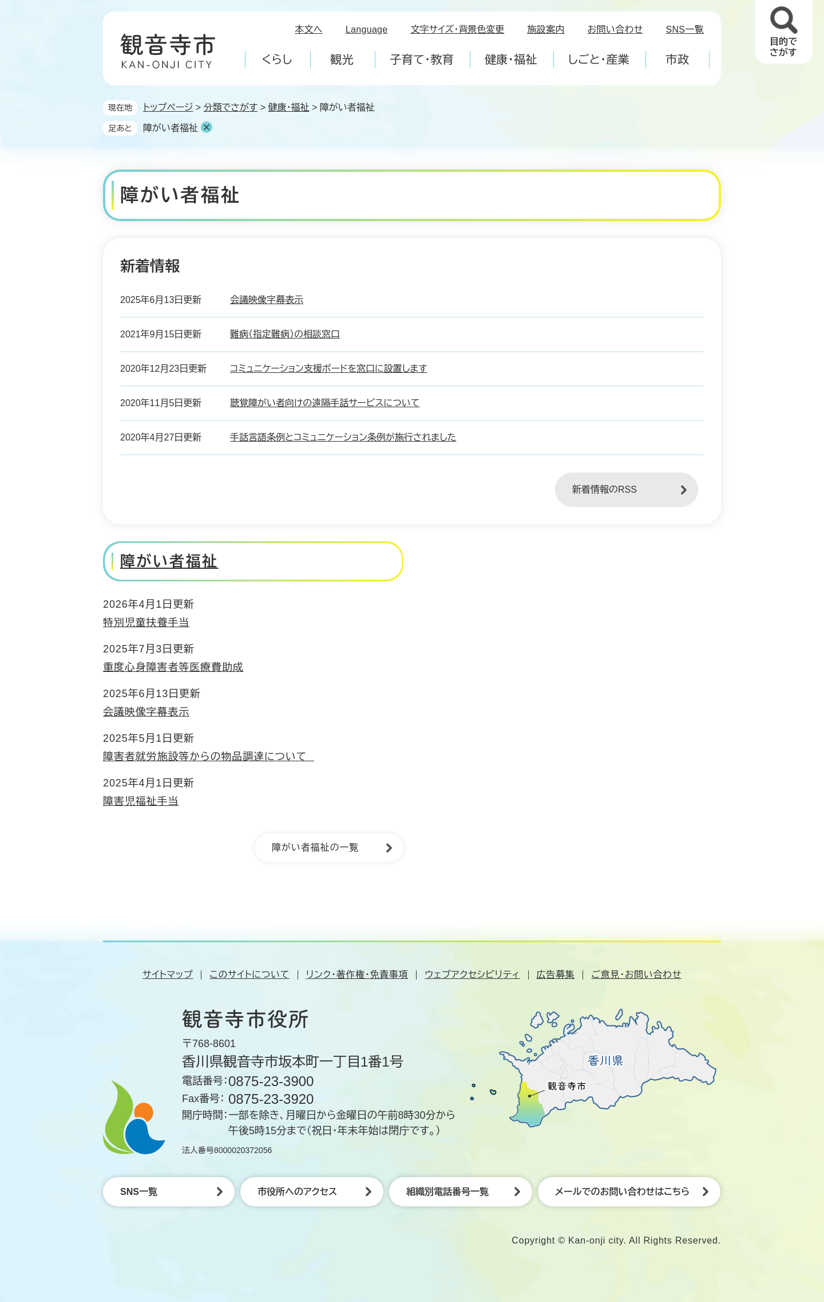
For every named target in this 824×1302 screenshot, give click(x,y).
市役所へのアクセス (297, 1192)
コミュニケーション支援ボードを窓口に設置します (328, 368)
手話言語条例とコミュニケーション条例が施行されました (343, 437)
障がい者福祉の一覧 (315, 847)
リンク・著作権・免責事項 (357, 975)
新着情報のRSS (604, 489)
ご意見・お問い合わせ (636, 975)
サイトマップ (167, 975)
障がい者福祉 (170, 128)
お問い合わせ (615, 29)
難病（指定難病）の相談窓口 (285, 334)
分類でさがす (231, 107)
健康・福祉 (288, 107)
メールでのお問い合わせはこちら (622, 1192)
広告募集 (556, 975)
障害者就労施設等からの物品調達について (208, 756)
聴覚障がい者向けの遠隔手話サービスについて (324, 403)
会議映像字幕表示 (266, 300)
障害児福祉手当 (141, 801)
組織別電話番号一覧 (447, 1192)
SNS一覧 (685, 29)
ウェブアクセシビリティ (472, 975)
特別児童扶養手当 (146, 622)
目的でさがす (783, 47)
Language (367, 29)
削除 (206, 127)
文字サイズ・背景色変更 (458, 29)
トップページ (168, 107)
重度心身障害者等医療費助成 (173, 667)
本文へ (309, 29)
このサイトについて (249, 975)
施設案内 (545, 29)
